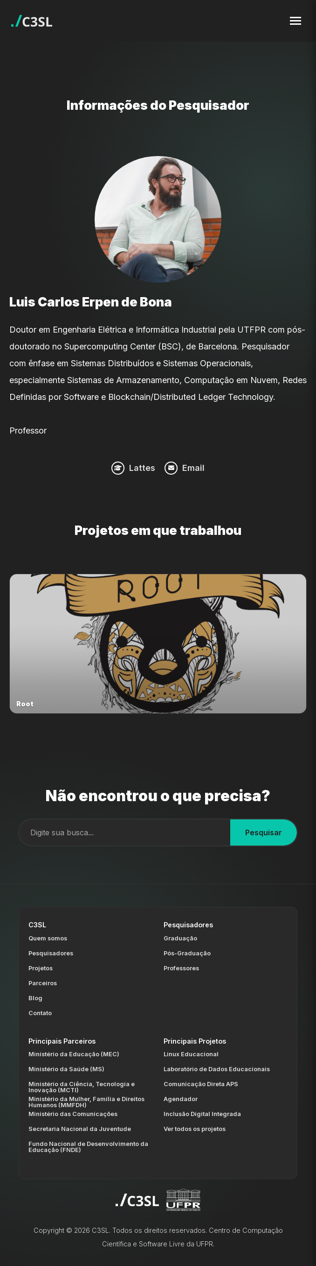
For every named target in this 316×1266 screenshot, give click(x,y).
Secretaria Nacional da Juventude (79, 1128)
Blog (35, 998)
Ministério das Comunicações (72, 1113)
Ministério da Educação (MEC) (73, 1054)
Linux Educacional (191, 1054)
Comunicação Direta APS (201, 1084)
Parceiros (42, 983)
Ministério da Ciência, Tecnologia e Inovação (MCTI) (81, 1087)
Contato (40, 1013)
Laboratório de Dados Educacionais (217, 1069)
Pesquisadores (50, 953)
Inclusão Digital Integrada (202, 1113)
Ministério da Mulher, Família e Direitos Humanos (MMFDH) (86, 1102)
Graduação (180, 938)
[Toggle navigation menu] (295, 20)
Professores (181, 968)
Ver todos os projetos (195, 1128)
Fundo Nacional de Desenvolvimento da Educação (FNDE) (88, 1146)
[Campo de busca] (124, 832)
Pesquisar (263, 832)
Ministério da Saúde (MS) (66, 1069)
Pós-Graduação (187, 953)
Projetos (40, 968)
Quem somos (47, 938)
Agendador (181, 1098)
